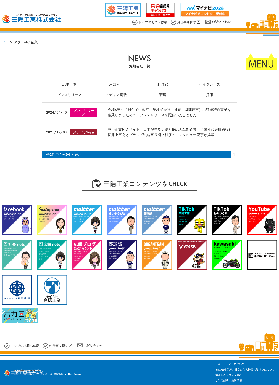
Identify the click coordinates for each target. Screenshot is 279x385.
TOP (5, 42)
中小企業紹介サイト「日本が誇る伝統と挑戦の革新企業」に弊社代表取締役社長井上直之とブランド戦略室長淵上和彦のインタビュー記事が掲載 (170, 132)
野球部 (162, 84)
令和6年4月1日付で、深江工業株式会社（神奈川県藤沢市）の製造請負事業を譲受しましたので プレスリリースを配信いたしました (169, 112)
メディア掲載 (116, 94)
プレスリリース (69, 94)
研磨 (162, 94)
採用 (209, 94)
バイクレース (209, 84)
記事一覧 (69, 84)
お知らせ (116, 84)
